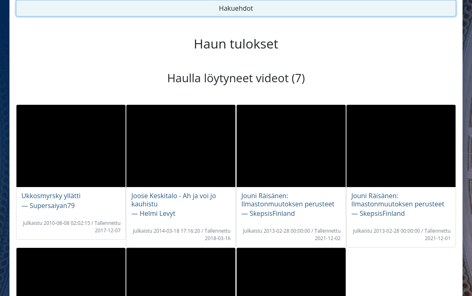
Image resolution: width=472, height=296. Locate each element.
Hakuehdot (236, 8)
